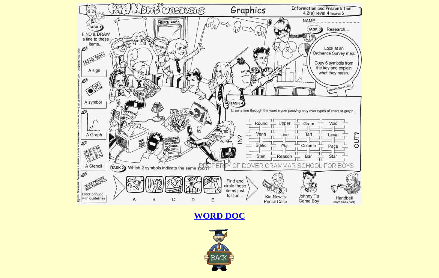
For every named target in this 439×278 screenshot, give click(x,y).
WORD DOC (219, 216)
